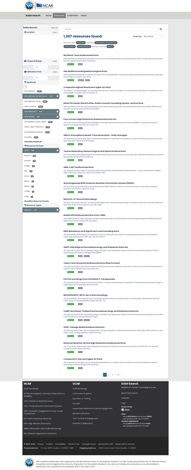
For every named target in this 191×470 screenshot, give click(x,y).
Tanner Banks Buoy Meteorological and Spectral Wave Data (94, 151)
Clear (55, 32)
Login (123, 403)
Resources (59, 15)
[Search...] (110, 29)
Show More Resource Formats (36, 201)
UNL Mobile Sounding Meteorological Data (85, 71)
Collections (72, 15)
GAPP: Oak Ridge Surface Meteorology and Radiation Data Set (95, 247)
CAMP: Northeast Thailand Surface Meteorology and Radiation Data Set (100, 311)
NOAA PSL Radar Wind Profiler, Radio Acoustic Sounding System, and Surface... (104, 103)
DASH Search (33, 15)
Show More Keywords (33, 142)
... (115, 374)
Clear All (54, 28)
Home (48, 15)
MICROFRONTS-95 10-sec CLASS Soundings (85, 295)
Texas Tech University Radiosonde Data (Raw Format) (91, 263)
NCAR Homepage (31, 388)
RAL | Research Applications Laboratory (40, 433)
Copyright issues (89, 444)
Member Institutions (81, 413)
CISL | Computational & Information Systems (43, 406)
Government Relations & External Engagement (92, 408)
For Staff (76, 403)
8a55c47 (131, 423)
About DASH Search (129, 393)
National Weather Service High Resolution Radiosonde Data (94, 343)
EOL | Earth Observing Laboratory (38, 418)
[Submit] (161, 29)
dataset (70, 64)
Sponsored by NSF (105, 444)
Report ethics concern (125, 444)
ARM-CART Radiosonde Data (78, 167)
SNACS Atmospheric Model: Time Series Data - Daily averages (95, 135)
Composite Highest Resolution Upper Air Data (87, 87)
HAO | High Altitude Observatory (37, 423)
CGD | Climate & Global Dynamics (38, 401)
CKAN (125, 409)
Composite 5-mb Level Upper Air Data (82, 359)
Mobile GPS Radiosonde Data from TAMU (84, 215)
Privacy (41, 444)
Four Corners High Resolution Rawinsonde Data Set (89, 119)
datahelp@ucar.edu (147, 387)
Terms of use (73, 444)
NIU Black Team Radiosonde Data (80, 55)
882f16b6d (132, 416)
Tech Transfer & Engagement (85, 418)
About (84, 15)
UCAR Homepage (80, 388)
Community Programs (82, 393)
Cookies (49, 444)
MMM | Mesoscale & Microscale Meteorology (42, 428)
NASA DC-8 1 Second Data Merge (80, 199)
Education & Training (81, 398)
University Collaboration (83, 423)
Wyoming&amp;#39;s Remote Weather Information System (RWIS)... (99, 183)
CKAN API (125, 398)
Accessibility (60, 444)
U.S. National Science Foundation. (109, 466)
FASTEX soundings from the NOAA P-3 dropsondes (89, 279)
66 (118, 375)
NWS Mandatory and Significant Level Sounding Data (91, 231)
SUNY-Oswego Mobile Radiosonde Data (84, 327)
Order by (137, 36)
